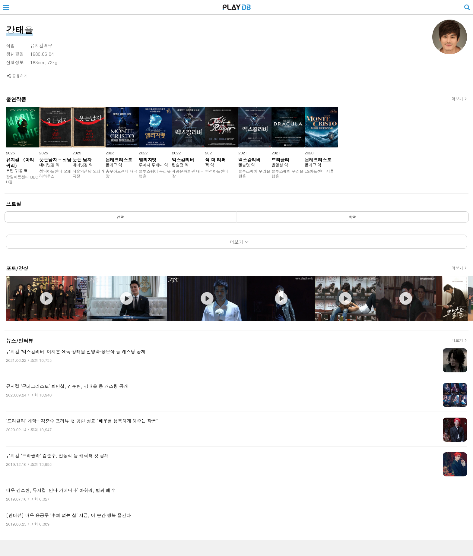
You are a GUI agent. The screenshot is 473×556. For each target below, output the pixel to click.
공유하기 (20, 76)
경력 (121, 217)
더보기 (457, 98)
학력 (353, 217)
